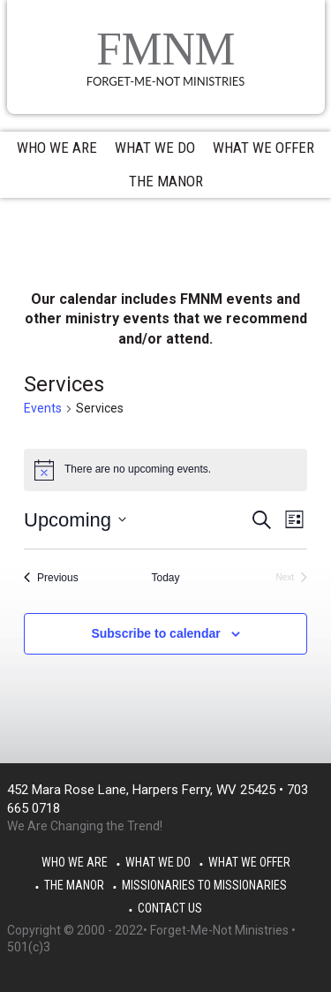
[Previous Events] (51, 578)
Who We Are (74, 862)
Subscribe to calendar (155, 633)
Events (43, 408)
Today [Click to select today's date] (165, 578)
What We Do (158, 862)
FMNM (166, 49)
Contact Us (170, 908)
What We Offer (249, 862)
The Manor (74, 885)
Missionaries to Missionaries (204, 885)
